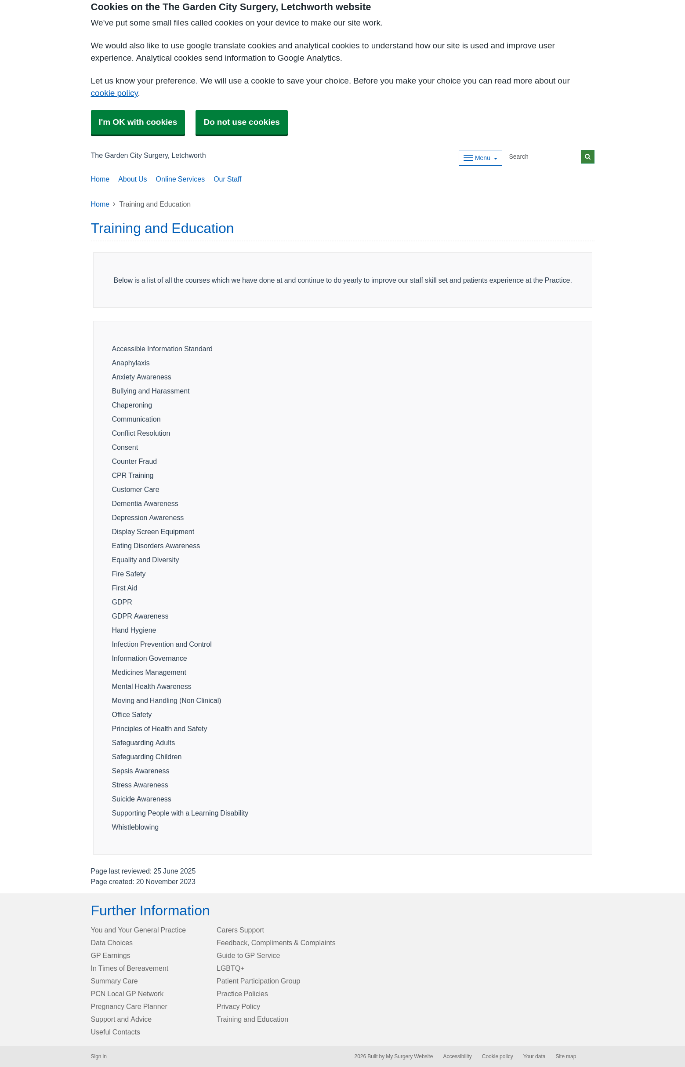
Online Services (180, 178)
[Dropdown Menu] (480, 158)
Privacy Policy (238, 1006)
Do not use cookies (241, 122)
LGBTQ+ (231, 968)
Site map (565, 1056)
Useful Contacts (116, 1031)
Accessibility (457, 1056)
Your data (534, 1056)
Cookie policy (497, 1056)
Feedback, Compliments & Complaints (276, 942)
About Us (132, 178)
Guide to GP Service (248, 955)
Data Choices (112, 942)
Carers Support (240, 929)
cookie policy (114, 93)
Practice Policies (242, 993)
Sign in (99, 1056)
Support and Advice (121, 1019)
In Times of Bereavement (130, 968)
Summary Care (114, 980)
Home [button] (100, 178)
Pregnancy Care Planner (129, 1006)
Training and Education (252, 1019)
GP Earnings (110, 955)
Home (100, 204)
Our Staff (227, 178)
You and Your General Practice (138, 929)
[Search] (543, 157)
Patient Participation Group (258, 980)
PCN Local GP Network (127, 993)
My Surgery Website (409, 1056)
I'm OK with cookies (138, 122)
